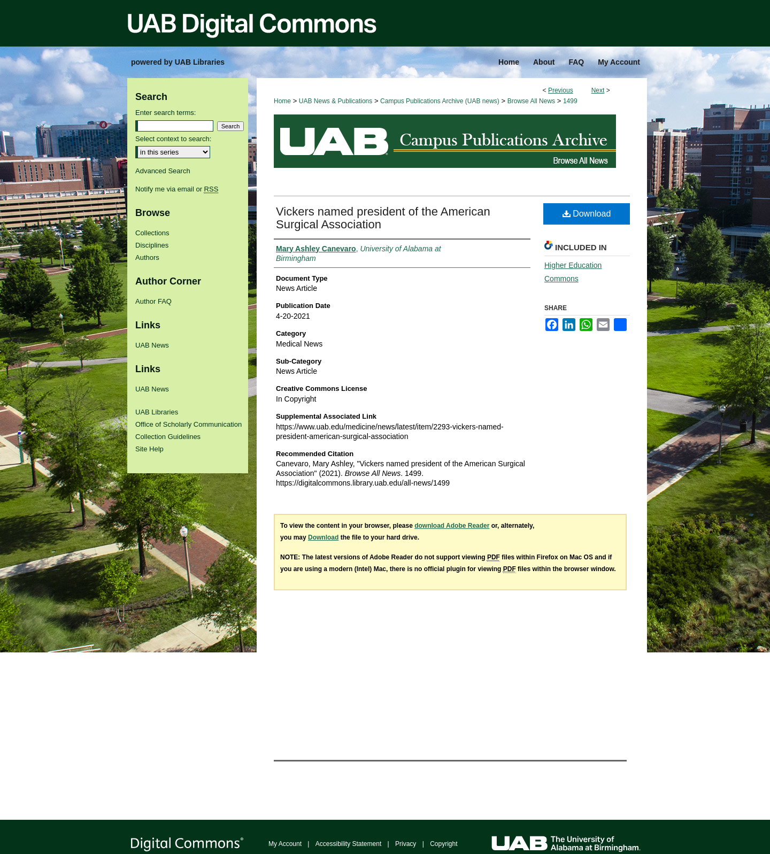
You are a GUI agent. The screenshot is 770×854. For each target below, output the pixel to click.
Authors (147, 257)
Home (282, 101)
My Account (285, 844)
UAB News (152, 345)
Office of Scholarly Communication (188, 424)
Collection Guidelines (168, 437)
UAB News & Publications (335, 101)
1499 (570, 101)
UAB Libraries (156, 412)
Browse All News (531, 101)
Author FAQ (153, 301)
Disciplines (151, 245)
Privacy (405, 844)
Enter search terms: (165, 113)
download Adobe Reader (451, 525)
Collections (152, 233)
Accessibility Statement (348, 844)
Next (598, 90)
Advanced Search (162, 171)
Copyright (443, 844)
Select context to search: (173, 139)
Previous (560, 90)
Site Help (149, 449)
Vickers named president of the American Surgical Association (383, 218)
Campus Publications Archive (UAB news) (439, 101)
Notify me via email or (176, 189)
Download (587, 213)
